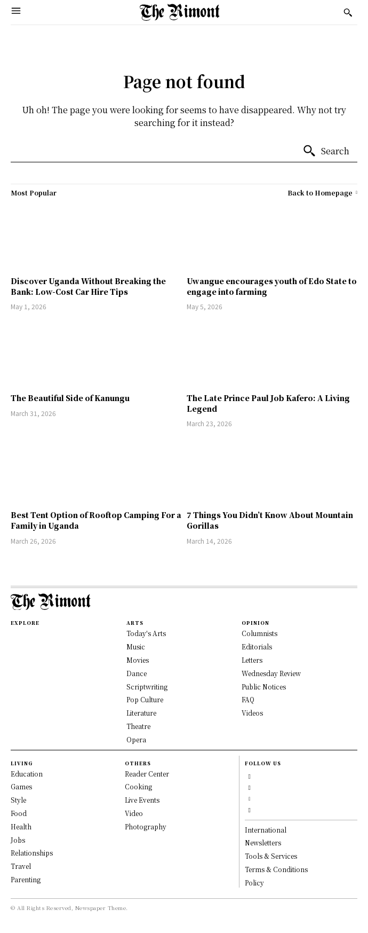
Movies (137, 659)
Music (135, 646)
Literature (141, 712)
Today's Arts (146, 633)
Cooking (138, 786)
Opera (136, 739)
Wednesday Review (271, 673)
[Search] (325, 151)
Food (19, 813)
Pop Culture (144, 699)
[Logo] (180, 12)
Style (18, 799)
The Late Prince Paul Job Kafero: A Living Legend (268, 403)
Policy (254, 882)
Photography (145, 826)
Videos (252, 712)
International (265, 829)
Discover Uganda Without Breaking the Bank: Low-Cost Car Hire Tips (88, 286)
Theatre (138, 726)
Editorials (257, 646)
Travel (21, 866)
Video (134, 813)
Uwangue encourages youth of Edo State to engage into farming (272, 286)
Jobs (18, 839)
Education (27, 773)
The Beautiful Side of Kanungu (70, 398)
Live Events (142, 799)
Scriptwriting (146, 686)
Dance (136, 673)
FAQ (248, 699)
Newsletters (263, 842)
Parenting (26, 879)
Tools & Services (271, 855)
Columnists (259, 633)
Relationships (32, 852)
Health (21, 826)
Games (21, 786)
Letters (252, 659)
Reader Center (147, 773)
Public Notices (264, 686)
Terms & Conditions (276, 869)
